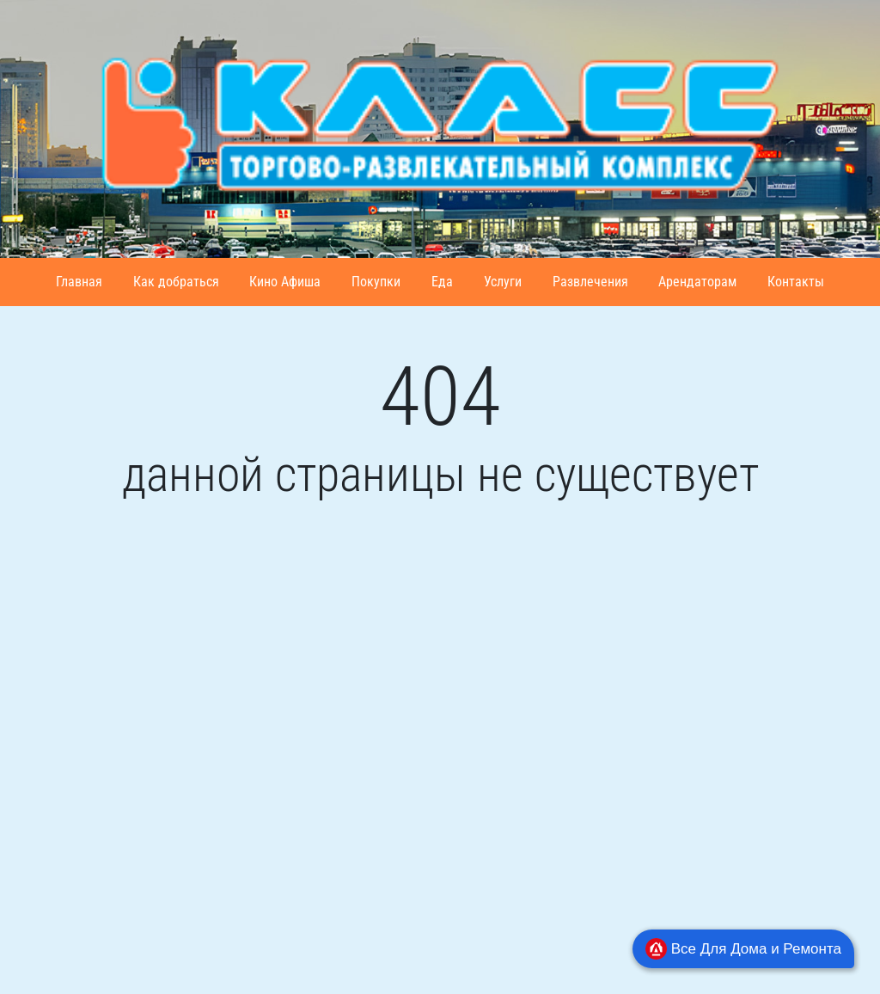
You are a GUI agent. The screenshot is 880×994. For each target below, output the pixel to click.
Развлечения (590, 281)
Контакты (795, 281)
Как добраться (176, 281)
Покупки (375, 281)
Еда (442, 281)
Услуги (503, 281)
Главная (79, 281)
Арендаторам (697, 281)
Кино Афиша (285, 281)
